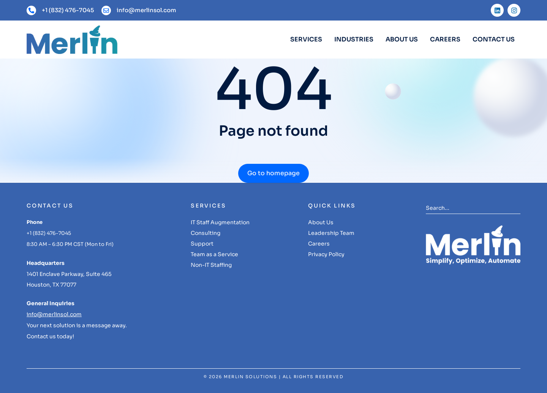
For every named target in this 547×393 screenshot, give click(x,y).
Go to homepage (273, 173)
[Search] (514, 208)
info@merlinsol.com (146, 10)
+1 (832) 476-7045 (68, 10)
